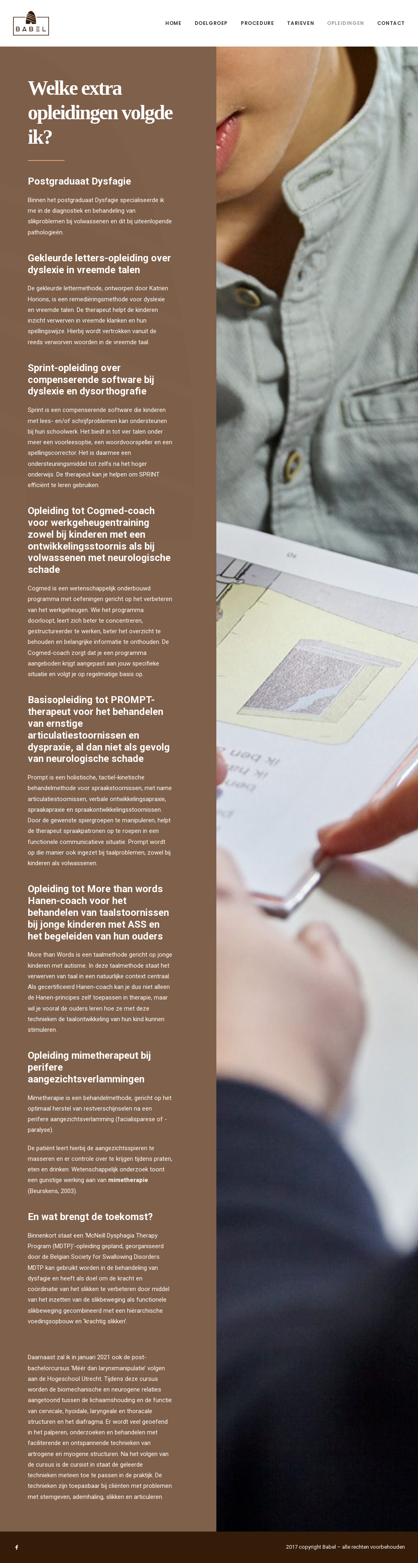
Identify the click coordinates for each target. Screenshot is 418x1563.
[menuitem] (176, 23)
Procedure (257, 23)
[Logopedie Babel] (31, 23)
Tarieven (300, 23)
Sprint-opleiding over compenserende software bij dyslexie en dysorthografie (91, 379)
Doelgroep (211, 23)
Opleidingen (345, 23)
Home (173, 23)
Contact (391, 23)
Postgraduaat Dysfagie (79, 181)
